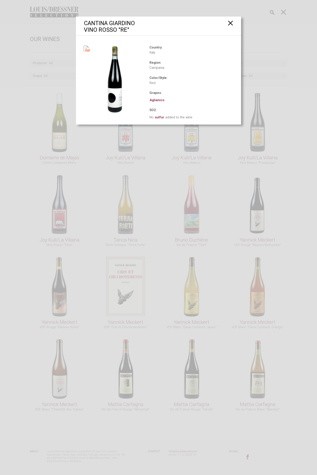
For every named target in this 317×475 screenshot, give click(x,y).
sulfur (159, 117)
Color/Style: (158, 78)
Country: (155, 47)
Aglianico (157, 100)
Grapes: (155, 93)
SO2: (153, 110)
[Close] (230, 23)
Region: (155, 63)
